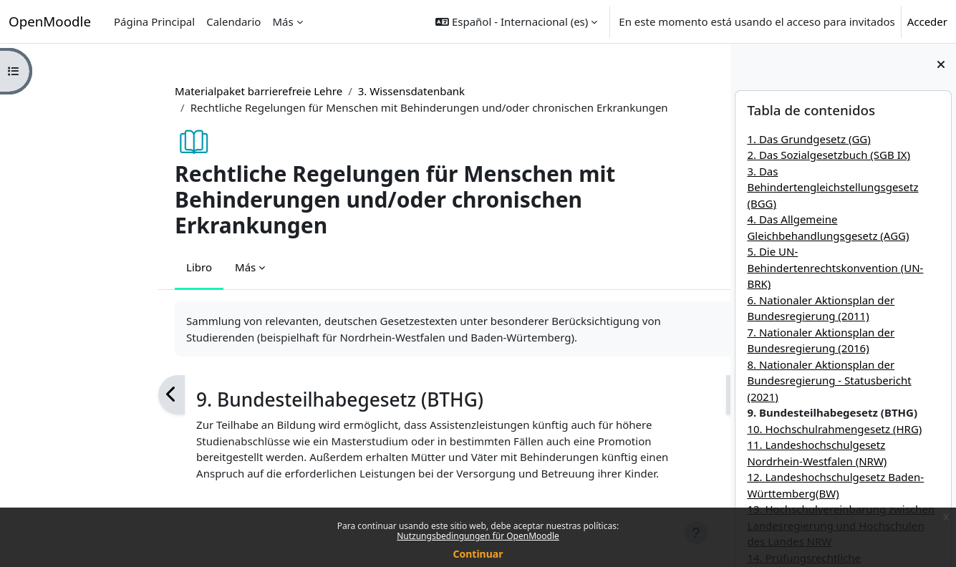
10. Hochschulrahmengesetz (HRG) (834, 429)
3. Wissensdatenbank (332, 91)
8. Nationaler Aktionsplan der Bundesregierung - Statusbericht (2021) (829, 380)
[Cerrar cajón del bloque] (941, 64)
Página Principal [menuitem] (154, 21)
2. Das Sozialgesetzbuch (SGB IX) (828, 154)
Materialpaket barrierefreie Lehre (180, 91)
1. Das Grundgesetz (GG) (808, 139)
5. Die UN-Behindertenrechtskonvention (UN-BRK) (835, 267)
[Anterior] (92, 395)
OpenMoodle (50, 21)
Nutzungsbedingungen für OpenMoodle (478, 536)
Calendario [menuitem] (233, 21)
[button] (516, 21)
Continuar (478, 554)
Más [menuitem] (282, 21)
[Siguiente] (660, 395)
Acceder (927, 21)
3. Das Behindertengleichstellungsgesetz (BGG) (832, 187)
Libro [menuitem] (120, 267)
